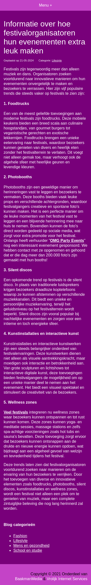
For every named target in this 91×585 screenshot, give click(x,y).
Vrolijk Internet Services (67, 579)
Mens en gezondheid (31, 545)
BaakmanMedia (28, 579)
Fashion (20, 536)
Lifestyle (57, 60)
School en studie (27, 550)
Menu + (45, 5)
